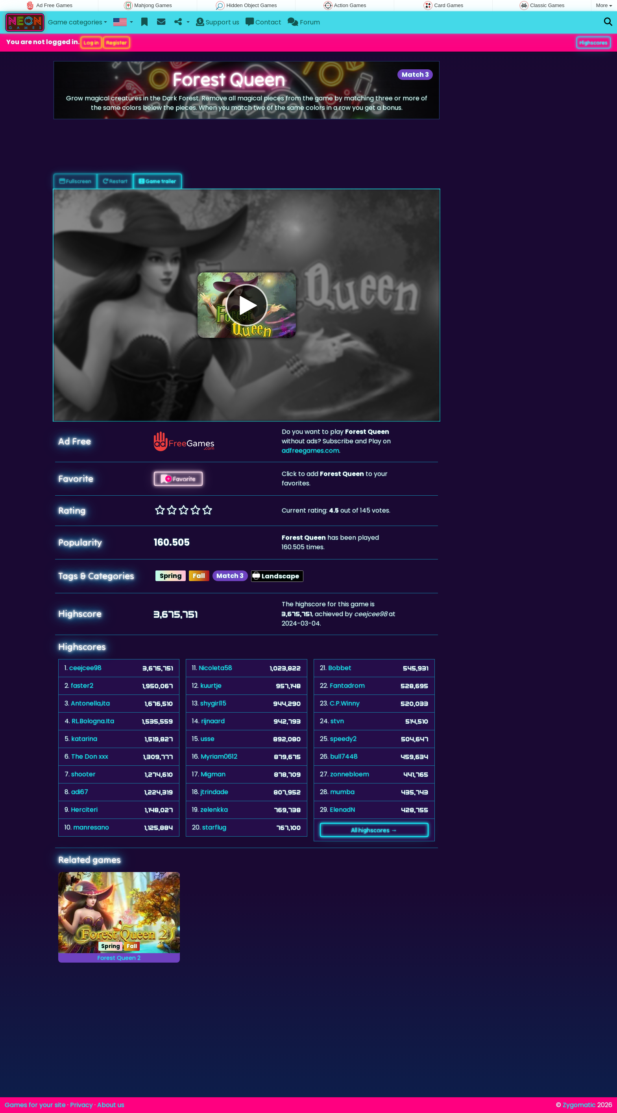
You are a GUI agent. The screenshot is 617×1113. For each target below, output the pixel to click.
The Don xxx (89, 756)
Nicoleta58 (215, 667)
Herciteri (84, 809)
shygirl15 (213, 703)
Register (116, 42)
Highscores (594, 42)
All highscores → (374, 830)
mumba (342, 791)
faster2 (82, 685)
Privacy (81, 1104)
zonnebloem (349, 774)
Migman (213, 774)
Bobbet (339, 667)
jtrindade (214, 791)
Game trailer (157, 181)
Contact (263, 22)
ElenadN (342, 809)
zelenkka (214, 809)
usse (207, 738)
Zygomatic (579, 1104)
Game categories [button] (75, 22)
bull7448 (344, 756)
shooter (83, 774)
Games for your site (35, 1104)
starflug (214, 827)
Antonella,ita (90, 703)
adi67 (79, 791)
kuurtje (211, 685)
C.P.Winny (345, 703)
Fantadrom (347, 685)
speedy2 (343, 738)
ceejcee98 (85, 667)
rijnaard (213, 721)
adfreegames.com (310, 450)
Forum (304, 22)
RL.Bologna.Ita (93, 721)
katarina (84, 738)
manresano (91, 827)
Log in (91, 42)
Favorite (178, 479)
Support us (217, 22)
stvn (337, 721)
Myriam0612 (219, 756)
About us (110, 1104)
